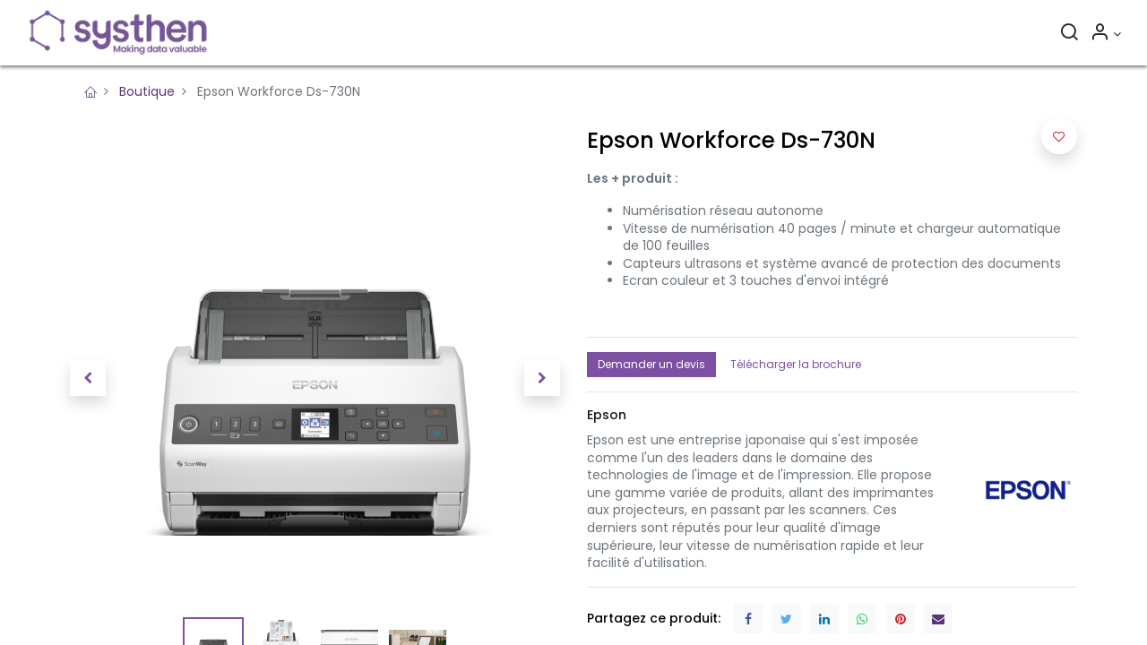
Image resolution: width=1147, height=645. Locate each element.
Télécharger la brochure (795, 364)
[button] (88, 378)
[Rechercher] (1067, 34)
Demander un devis (651, 364)
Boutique (147, 91)
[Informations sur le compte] (1103, 34)
